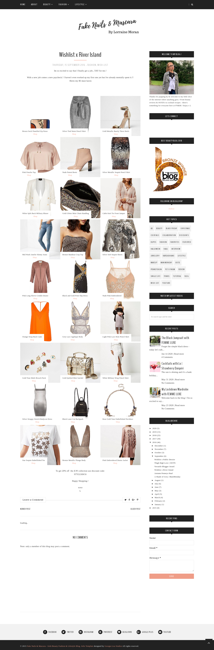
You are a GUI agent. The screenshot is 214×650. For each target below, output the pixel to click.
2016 (154, 442)
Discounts (184, 235)
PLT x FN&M (170, 269)
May (157, 491)
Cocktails (155, 235)
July (157, 484)
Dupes (153, 242)
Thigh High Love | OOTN (165, 463)
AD (152, 228)
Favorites (174, 242)
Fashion (64, 4)
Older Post (135, 509)
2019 (154, 432)
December (159, 446)
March (158, 498)
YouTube (166, 283)
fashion (91, 65)
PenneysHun (156, 269)
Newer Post (25, 509)
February (159, 501)
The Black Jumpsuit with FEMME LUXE (175, 340)
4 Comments (167, 357)
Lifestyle (81, 4)
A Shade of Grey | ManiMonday (167, 477)
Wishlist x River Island (163, 470)
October (158, 453)
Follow (171, 209)
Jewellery (155, 255)
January (158, 504)
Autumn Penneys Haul (163, 473)
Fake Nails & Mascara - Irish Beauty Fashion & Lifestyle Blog (53, 646)
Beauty (48, 4)
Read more (179, 354)
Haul (166, 249)
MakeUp (154, 262)
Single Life (155, 276)
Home (22, 4)
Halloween (155, 249)
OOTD (177, 262)
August (158, 480)
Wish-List (102, 65)
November (159, 449)
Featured (187, 242)
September (159, 456)
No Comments (168, 383)
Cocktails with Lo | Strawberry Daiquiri (173, 366)
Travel (167, 276)
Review (182, 269)
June (157, 487)
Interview (175, 249)
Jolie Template (87, 646)
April (157, 494)
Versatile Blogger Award (164, 467)
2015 (154, 508)
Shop (35, 134)
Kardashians (168, 255)
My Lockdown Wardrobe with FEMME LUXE (175, 391)
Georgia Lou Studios (113, 646)
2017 (154, 439)
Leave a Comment (33, 499)
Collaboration (169, 235)
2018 (154, 435)
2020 (154, 428)
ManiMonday (166, 262)
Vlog (187, 276)
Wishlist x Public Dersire (164, 460)
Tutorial (177, 276)
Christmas (185, 228)
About (34, 4)
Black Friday (171, 228)
